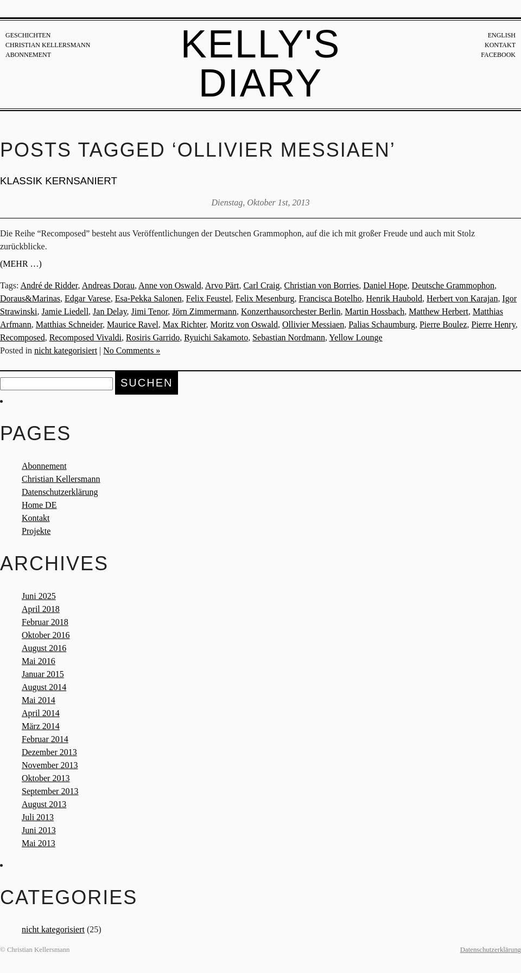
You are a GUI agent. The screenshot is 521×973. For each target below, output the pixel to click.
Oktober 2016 (45, 635)
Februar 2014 (45, 739)
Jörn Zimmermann (204, 311)
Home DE (39, 505)
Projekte (36, 531)
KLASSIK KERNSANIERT (58, 180)
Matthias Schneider (69, 324)
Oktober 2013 (45, 778)
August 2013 (44, 804)
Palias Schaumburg (381, 324)
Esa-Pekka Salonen (148, 298)
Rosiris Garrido (153, 337)
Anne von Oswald (169, 285)
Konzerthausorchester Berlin (290, 311)
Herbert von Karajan (462, 298)
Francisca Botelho (329, 298)
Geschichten (27, 35)
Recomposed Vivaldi (85, 337)
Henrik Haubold (394, 298)
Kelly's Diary (261, 63)
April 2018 (41, 609)
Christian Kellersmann (47, 45)
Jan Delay (110, 311)
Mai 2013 (38, 843)
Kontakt (500, 45)
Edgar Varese (88, 298)
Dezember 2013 (49, 752)
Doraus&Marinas (30, 298)
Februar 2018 (45, 622)
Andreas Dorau (108, 285)
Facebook (498, 55)
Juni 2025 (39, 596)
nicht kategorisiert (65, 350)
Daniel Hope (385, 285)
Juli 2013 (38, 817)
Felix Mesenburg (265, 298)
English (502, 35)
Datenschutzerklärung (60, 492)
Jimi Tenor (149, 311)
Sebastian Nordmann (288, 337)
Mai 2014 (38, 700)
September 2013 (50, 791)
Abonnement (28, 55)
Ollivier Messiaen (313, 324)
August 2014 (44, 687)
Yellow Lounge (355, 337)
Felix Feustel (208, 298)
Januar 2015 (43, 674)
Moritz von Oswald (244, 324)
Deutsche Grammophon (453, 285)
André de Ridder (49, 285)
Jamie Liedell (64, 311)
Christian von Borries (321, 285)
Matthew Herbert (438, 311)
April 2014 (41, 713)
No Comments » (131, 350)
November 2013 (50, 765)
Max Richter (184, 324)
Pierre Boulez (443, 324)
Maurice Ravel (132, 324)
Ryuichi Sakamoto (216, 337)
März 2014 (41, 726)
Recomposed (22, 337)
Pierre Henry (493, 324)
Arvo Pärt (222, 285)
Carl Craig (261, 285)
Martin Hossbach (374, 311)
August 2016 (44, 648)
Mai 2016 (38, 661)
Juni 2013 (39, 830)
